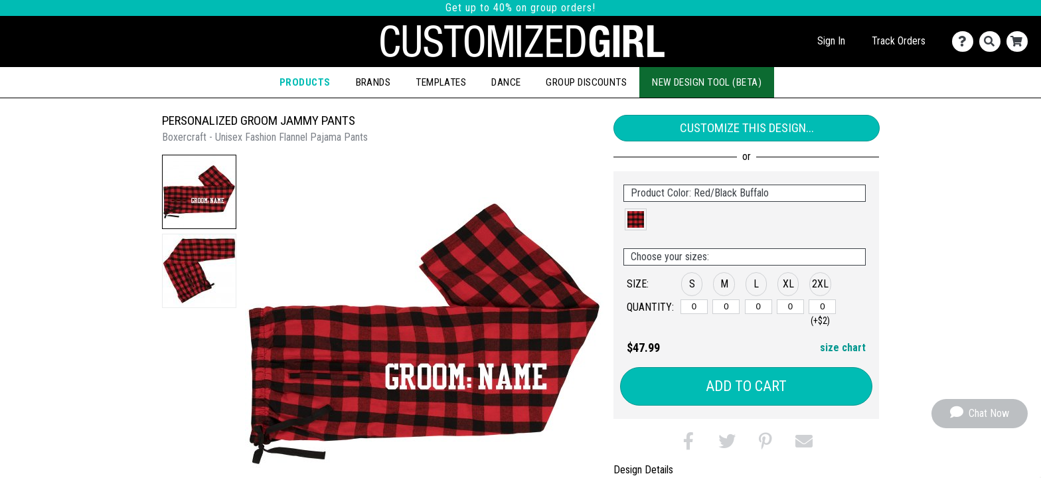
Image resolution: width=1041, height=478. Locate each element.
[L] (758, 306)
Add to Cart (746, 386)
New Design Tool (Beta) (706, 82)
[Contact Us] (965, 41)
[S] (694, 306)
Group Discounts (586, 82)
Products (305, 82)
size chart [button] (843, 347)
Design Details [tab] (643, 469)
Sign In (831, 41)
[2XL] (822, 306)
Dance (505, 82)
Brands (373, 82)
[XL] (790, 306)
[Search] (992, 41)
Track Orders (898, 41)
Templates (441, 82)
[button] (199, 191)
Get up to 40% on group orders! (520, 7)
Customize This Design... (747, 127)
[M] (726, 306)
